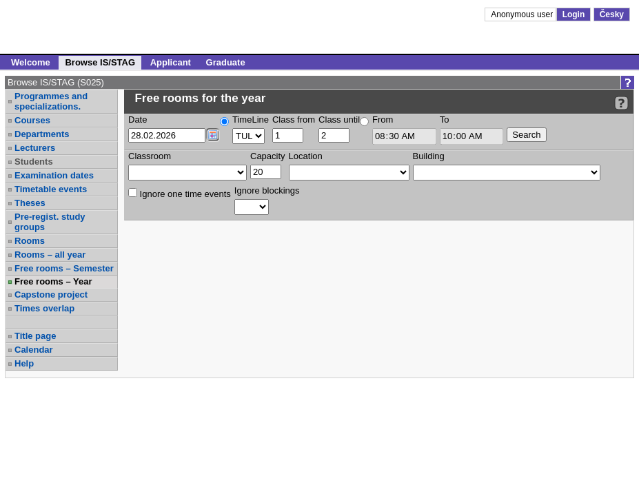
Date (137, 119)
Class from (293, 119)
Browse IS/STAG (100, 62)
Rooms (29, 241)
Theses (29, 203)
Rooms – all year (49, 254)
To (444, 119)
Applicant (170, 62)
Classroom (149, 156)
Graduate (225, 62)
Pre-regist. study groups (49, 221)
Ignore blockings (267, 190)
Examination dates (54, 175)
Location (306, 156)
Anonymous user (523, 14)
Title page (35, 336)
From (382, 119)
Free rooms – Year (53, 281)
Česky (612, 14)
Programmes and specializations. (51, 101)
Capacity (267, 156)
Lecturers (34, 148)
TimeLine (250, 119)
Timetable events (50, 189)
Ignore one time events (179, 193)
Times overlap (44, 308)
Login (573, 14)
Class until (339, 119)
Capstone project (51, 294)
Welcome (30, 62)
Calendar (33, 349)
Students (33, 161)
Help (24, 363)
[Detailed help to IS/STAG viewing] (621, 103)
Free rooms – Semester (64, 268)
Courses (32, 120)
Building (429, 156)
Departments (41, 134)
